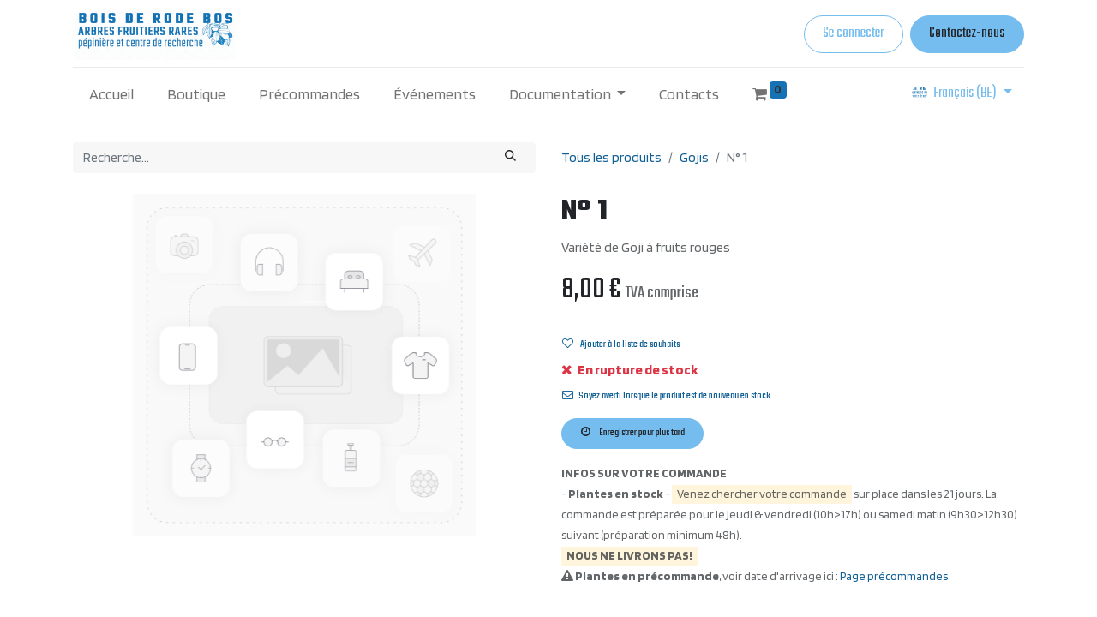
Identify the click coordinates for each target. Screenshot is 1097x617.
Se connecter (853, 33)
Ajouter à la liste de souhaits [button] (621, 344)
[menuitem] (112, 94)
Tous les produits (611, 157)
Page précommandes (894, 576)
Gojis (694, 157)
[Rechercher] (511, 157)
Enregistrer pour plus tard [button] (633, 432)
